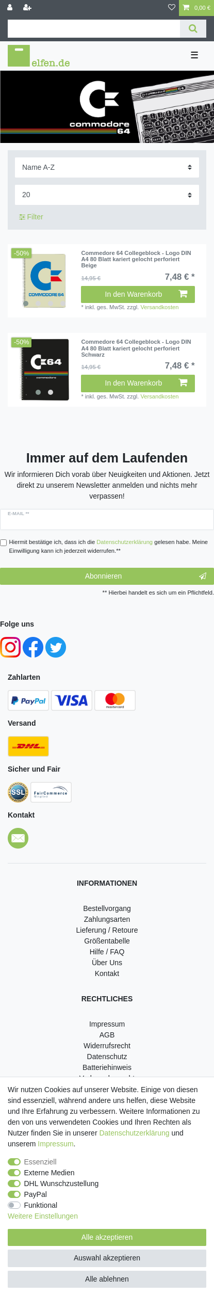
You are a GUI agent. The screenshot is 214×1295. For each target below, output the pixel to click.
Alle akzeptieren (107, 1237)
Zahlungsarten (107, 919)
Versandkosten (159, 307)
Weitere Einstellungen (43, 1216)
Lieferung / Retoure (107, 930)
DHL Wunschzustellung (61, 1183)
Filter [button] (31, 217)
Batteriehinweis (107, 1067)
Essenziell (40, 1162)
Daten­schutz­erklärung (134, 1133)
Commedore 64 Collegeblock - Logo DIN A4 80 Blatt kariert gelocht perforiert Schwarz (136, 348)
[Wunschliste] (171, 8)
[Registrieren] (28, 8)
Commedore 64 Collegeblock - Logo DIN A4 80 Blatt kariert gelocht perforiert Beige (136, 259)
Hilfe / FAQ (107, 952)
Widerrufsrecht (107, 1046)
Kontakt (107, 973)
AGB (107, 1035)
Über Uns (107, 962)
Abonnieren (145, 576)
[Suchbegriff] (94, 29)
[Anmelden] (11, 8)
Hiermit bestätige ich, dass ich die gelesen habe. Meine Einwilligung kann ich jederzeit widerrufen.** (108, 546)
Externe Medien (49, 1173)
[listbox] (44, 281)
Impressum (107, 1024)
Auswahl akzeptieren (107, 1258)
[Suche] (193, 29)
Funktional (41, 1205)
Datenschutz (107, 1056)
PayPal (35, 1194)
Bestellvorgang (107, 908)
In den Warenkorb (146, 294)
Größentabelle (107, 941)
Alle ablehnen (107, 1279)
